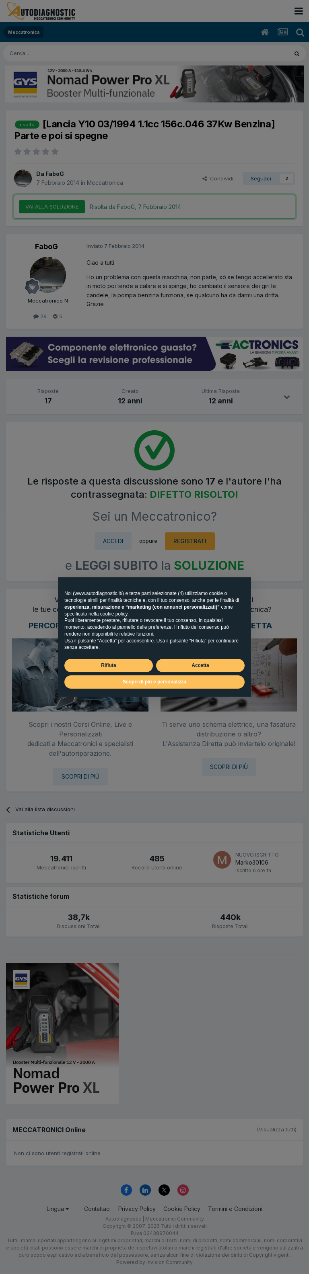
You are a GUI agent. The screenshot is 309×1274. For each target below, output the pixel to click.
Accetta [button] (200, 665)
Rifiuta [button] (108, 665)
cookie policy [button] (114, 614)
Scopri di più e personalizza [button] (154, 682)
